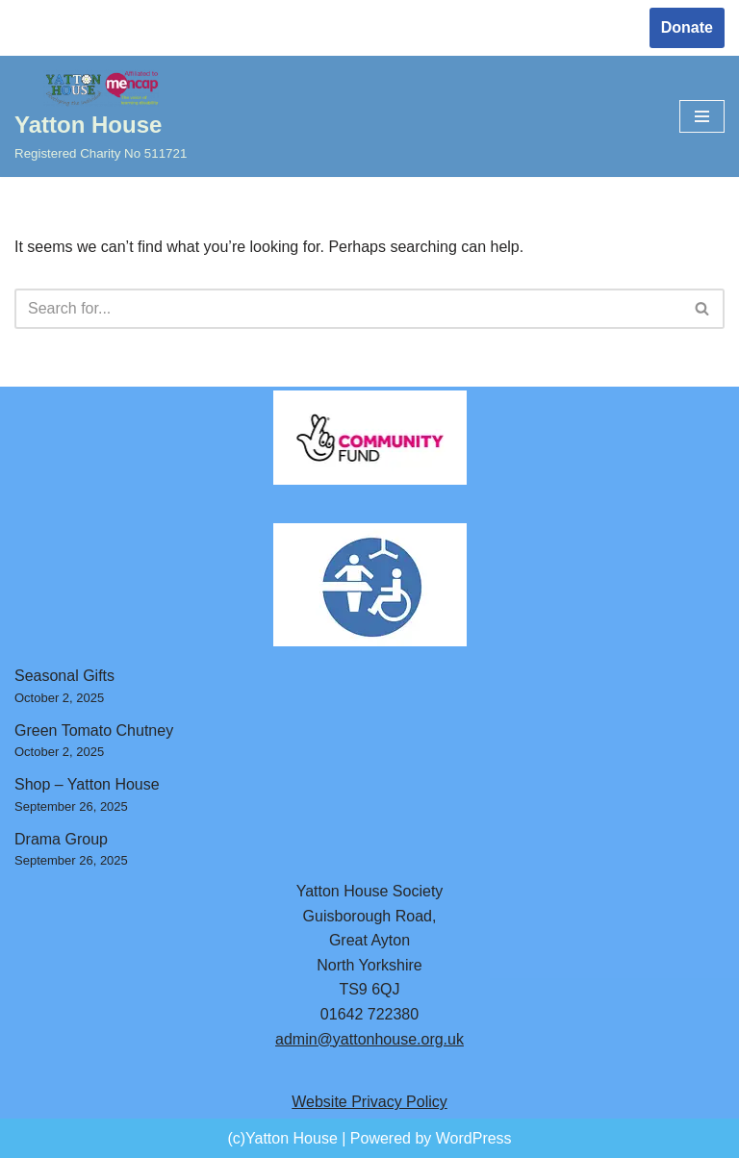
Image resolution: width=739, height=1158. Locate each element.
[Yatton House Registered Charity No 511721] (100, 116)
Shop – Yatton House (87, 784)
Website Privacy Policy (369, 1102)
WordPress (474, 1138)
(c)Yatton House (282, 1138)
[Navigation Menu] (702, 116)
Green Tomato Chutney (93, 730)
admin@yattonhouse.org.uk (369, 1039)
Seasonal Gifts (64, 675)
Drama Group (61, 839)
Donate (687, 27)
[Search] (347, 309)
